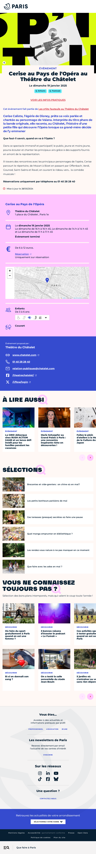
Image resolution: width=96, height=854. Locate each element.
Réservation (22, 254)
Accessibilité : (46, 833)
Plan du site (59, 837)
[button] (47, 280)
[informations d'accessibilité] (32, 317)
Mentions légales (16, 833)
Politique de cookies (40, 837)
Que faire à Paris (26, 847)
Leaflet (63, 298)
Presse (71, 833)
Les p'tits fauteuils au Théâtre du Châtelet (63, 108)
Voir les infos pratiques (48, 99)
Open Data (83, 833)
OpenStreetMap (77, 298)
